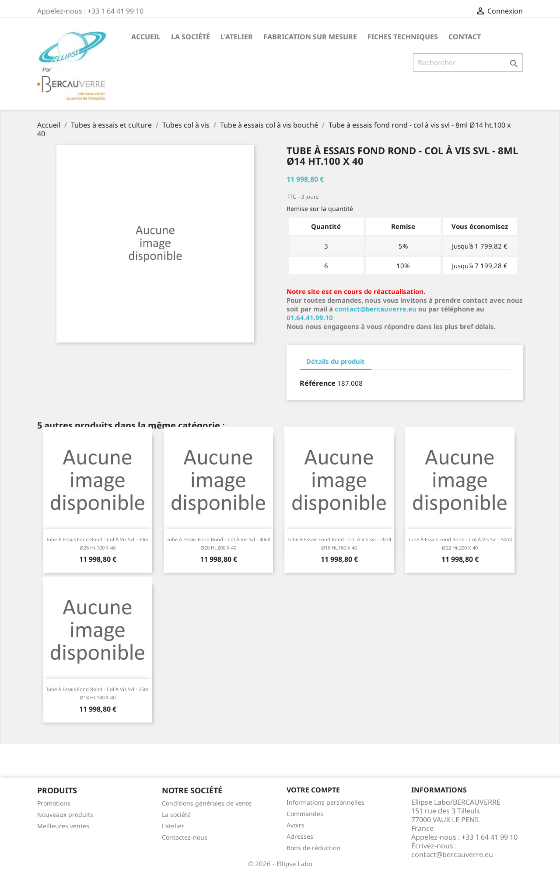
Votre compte (313, 790)
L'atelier (236, 37)
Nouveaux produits (65, 814)
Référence (318, 383)
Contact (464, 37)
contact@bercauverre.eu (375, 308)
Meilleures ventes (63, 826)
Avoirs (295, 825)
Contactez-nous (184, 837)
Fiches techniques (403, 37)
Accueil (146, 37)
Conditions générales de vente (207, 803)
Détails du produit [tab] (335, 361)
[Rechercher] (468, 62)
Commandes (305, 813)
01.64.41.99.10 (310, 317)
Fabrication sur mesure (310, 37)
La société (190, 37)
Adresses (300, 836)
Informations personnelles (325, 802)
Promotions (53, 803)
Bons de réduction (313, 848)
